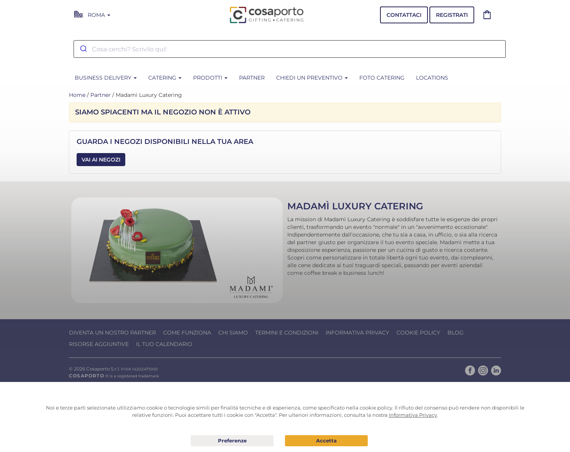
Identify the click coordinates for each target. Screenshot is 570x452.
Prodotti (210, 77)
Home (77, 94)
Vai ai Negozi (101, 159)
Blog (455, 332)
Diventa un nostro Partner (112, 332)
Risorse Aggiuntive (99, 344)
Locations (432, 77)
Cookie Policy (418, 332)
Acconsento (326, 440)
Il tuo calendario (164, 344)
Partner (252, 77)
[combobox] (290, 49)
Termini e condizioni (286, 332)
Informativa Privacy (357, 332)
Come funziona (187, 332)
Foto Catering (382, 77)
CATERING (165, 77)
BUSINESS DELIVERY (106, 77)
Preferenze (232, 441)
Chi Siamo (233, 332)
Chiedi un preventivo (312, 77)
